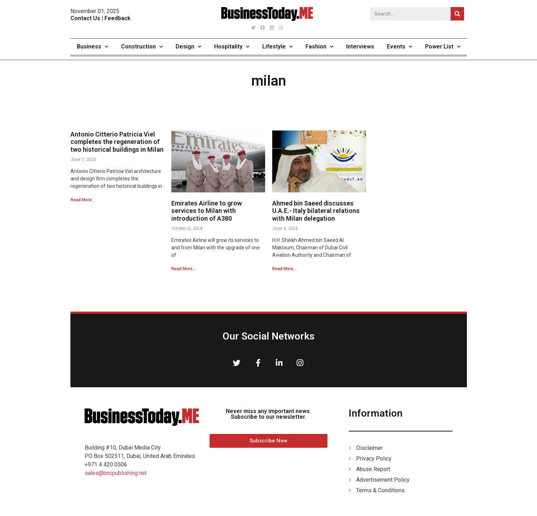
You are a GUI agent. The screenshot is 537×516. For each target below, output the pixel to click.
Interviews (360, 46)
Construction (142, 46)
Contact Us (85, 18)
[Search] (457, 14)
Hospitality (232, 46)
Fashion (319, 46)
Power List (443, 46)
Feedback (117, 18)
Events (399, 46)
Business (92, 46)
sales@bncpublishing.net (116, 473)
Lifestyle (277, 46)
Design (188, 46)
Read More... (82, 199)
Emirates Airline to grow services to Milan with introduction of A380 (206, 210)
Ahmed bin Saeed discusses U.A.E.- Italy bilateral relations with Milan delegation (316, 210)
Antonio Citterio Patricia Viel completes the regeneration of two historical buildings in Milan (117, 142)
